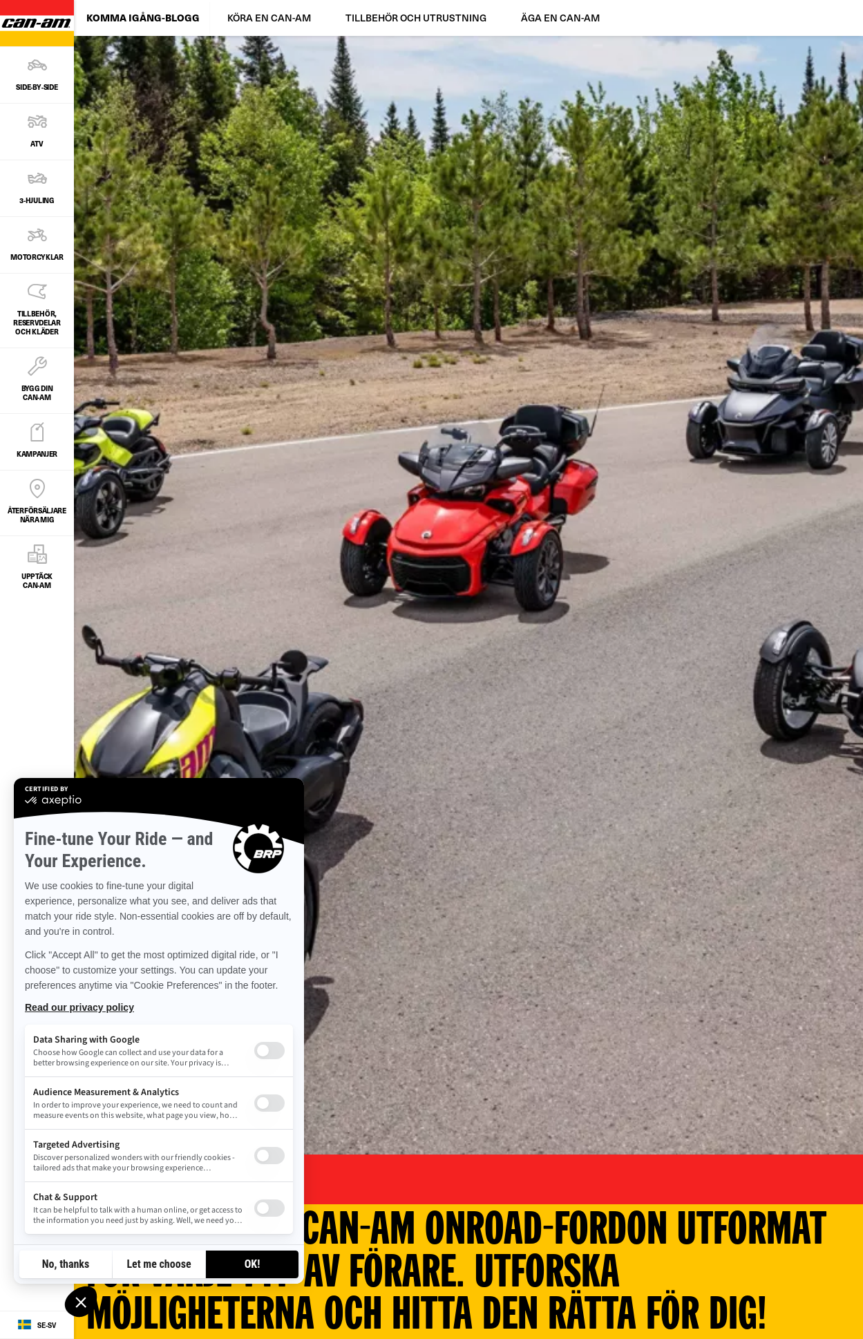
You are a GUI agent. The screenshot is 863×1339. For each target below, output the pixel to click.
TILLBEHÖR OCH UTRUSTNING (415, 17)
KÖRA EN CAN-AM (269, 17)
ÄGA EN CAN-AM (560, 17)
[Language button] (37, 1325)
